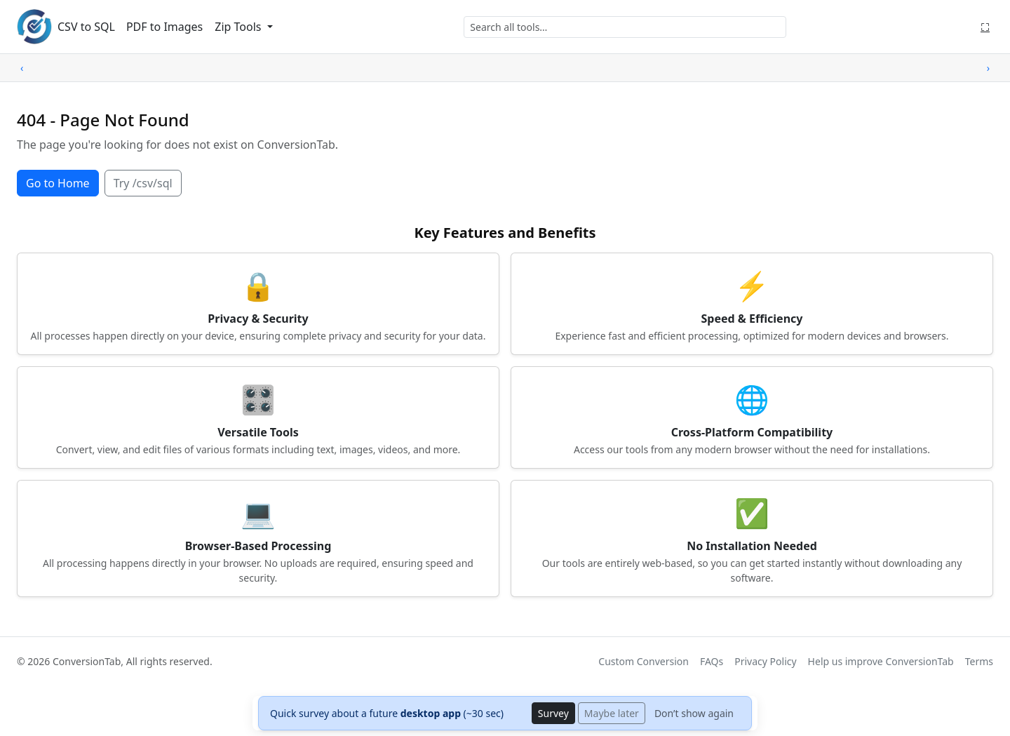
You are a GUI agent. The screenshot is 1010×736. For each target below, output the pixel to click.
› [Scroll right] (988, 67)
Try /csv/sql (143, 183)
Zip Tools (239, 26)
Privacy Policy (765, 661)
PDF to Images (164, 26)
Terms (979, 661)
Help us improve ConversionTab (881, 661)
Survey (553, 713)
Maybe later (611, 713)
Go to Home (58, 183)
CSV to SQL (86, 26)
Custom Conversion (643, 661)
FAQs (711, 661)
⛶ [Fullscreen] (985, 26)
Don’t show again (694, 713)
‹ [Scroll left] (21, 67)
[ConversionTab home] (34, 27)
